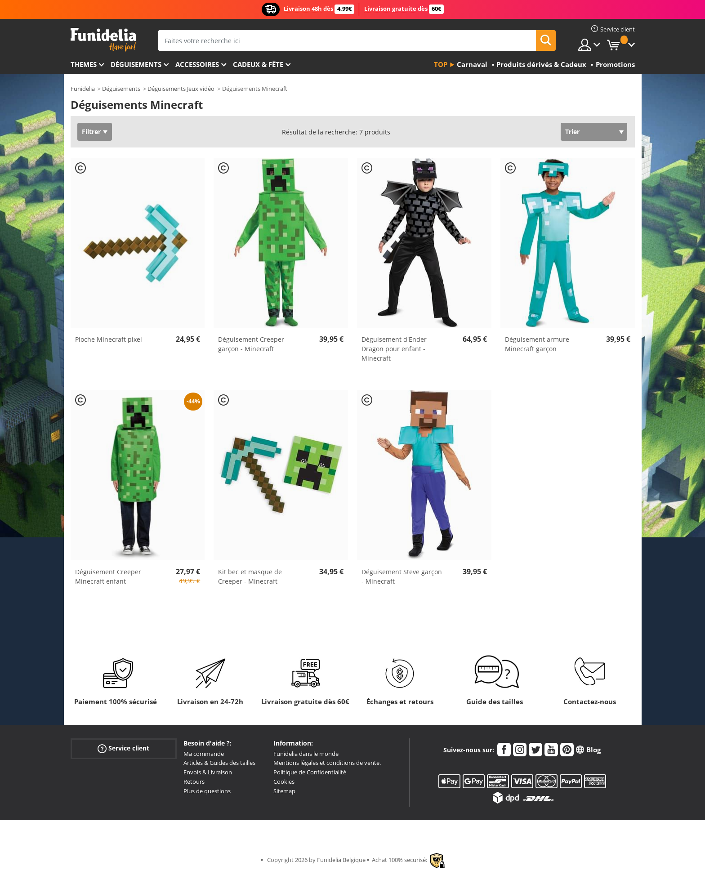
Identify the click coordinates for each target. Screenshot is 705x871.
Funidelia (83, 89)
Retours (194, 781)
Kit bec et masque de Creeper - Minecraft (250, 576)
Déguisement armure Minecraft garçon (537, 344)
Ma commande (203, 754)
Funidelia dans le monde (306, 754)
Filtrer (91, 131)
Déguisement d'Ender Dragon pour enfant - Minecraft (394, 348)
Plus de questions (207, 791)
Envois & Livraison (207, 772)
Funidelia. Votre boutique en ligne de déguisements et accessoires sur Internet (103, 40)
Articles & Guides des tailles (219, 763)
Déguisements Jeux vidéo (180, 89)
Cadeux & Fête (258, 64)
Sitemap (284, 791)
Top (440, 64)
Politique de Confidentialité (309, 772)
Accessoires (197, 64)
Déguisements (136, 64)
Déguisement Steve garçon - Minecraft (401, 576)
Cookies (283, 781)
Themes (84, 64)
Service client (123, 748)
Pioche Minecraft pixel (108, 339)
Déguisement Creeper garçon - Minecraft (251, 344)
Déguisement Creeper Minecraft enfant (108, 576)
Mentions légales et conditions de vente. (327, 763)
